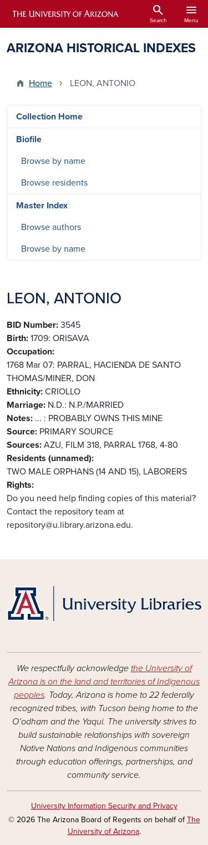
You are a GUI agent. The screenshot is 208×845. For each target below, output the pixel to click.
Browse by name (53, 161)
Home (40, 83)
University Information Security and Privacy (104, 806)
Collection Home (49, 116)
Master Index (42, 205)
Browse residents (54, 182)
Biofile (29, 139)
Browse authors (51, 227)
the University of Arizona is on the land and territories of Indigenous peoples (104, 682)
